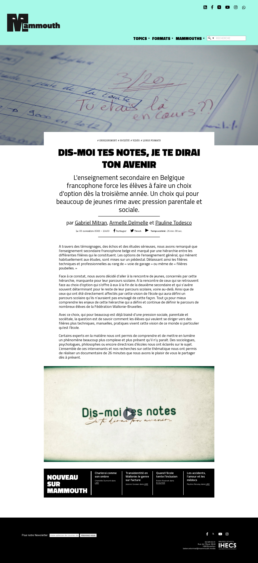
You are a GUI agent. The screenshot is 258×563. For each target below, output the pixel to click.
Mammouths (189, 38)
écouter (160, 483)
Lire (97, 483)
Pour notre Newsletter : (51, 535)
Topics (140, 38)
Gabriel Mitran (91, 222)
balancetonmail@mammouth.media (199, 548)
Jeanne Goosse (132, 484)
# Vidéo (135, 140)
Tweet (135, 231)
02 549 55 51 (210, 542)
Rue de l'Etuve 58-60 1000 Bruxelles (206, 545)
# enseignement (107, 140)
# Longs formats (151, 140)
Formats (161, 38)
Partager (120, 231)
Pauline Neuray (193, 484)
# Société (124, 140)
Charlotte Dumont (103, 480)
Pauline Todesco (173, 222)
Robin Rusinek (162, 480)
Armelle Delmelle (128, 222)
